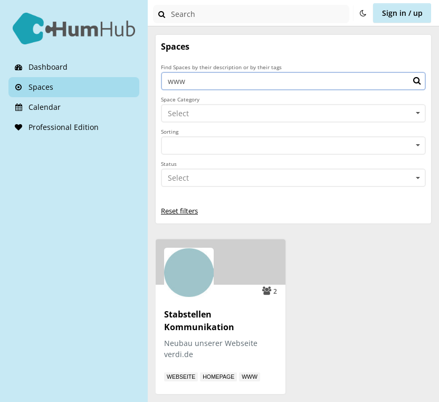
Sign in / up (402, 13)
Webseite (181, 376)
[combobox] (293, 113)
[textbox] (290, 113)
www (249, 376)
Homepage (218, 376)
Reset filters (179, 211)
